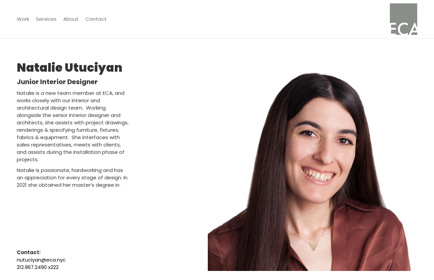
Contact (96, 18)
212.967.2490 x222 (38, 267)
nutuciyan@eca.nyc (41, 259)
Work (23, 18)
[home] (403, 19)
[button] (46, 19)
